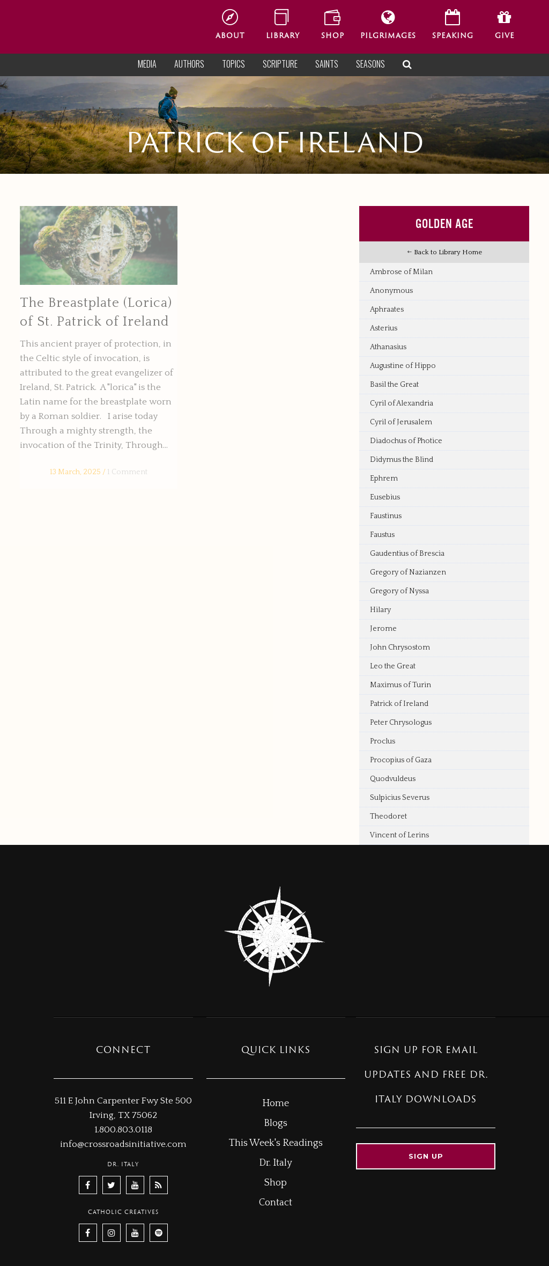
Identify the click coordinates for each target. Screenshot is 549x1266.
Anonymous (391, 290)
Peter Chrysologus (401, 722)
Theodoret (388, 816)
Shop (275, 1182)
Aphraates (387, 309)
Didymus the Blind (401, 459)
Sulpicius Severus (399, 797)
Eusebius (385, 497)
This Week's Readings (276, 1143)
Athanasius (388, 347)
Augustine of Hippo (403, 366)
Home (275, 1103)
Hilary (380, 610)
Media (147, 63)
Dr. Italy (275, 1163)
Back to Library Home (444, 252)
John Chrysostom (400, 647)
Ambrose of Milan (401, 272)
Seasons (370, 63)
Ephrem (384, 478)
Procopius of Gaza (401, 760)
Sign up (426, 1156)
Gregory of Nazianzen (408, 572)
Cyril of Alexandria (401, 403)
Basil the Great (394, 384)
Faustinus (386, 516)
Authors (189, 63)
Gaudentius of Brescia (407, 553)
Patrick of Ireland (399, 704)
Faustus (382, 535)
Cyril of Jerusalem (401, 422)
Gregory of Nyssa (399, 591)
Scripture (280, 63)
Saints (326, 63)
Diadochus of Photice (406, 441)
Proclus (382, 741)
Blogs (275, 1123)
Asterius (383, 328)
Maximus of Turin (400, 685)
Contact (275, 1202)
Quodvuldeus (393, 779)
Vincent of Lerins (399, 835)
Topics (233, 63)
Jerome (383, 628)
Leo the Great (393, 666)
